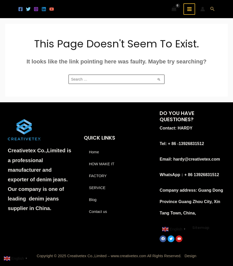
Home (94, 152)
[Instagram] (36, 9)
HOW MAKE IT (101, 164)
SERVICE (97, 188)
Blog (93, 200)
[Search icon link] (212, 9)
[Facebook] (20, 9)
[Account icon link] (202, 9)
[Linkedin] (44, 9)
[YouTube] (51, 9)
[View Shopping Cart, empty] (174, 9)
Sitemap (200, 227)
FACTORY (98, 176)
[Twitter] (28, 9)
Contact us (98, 212)
